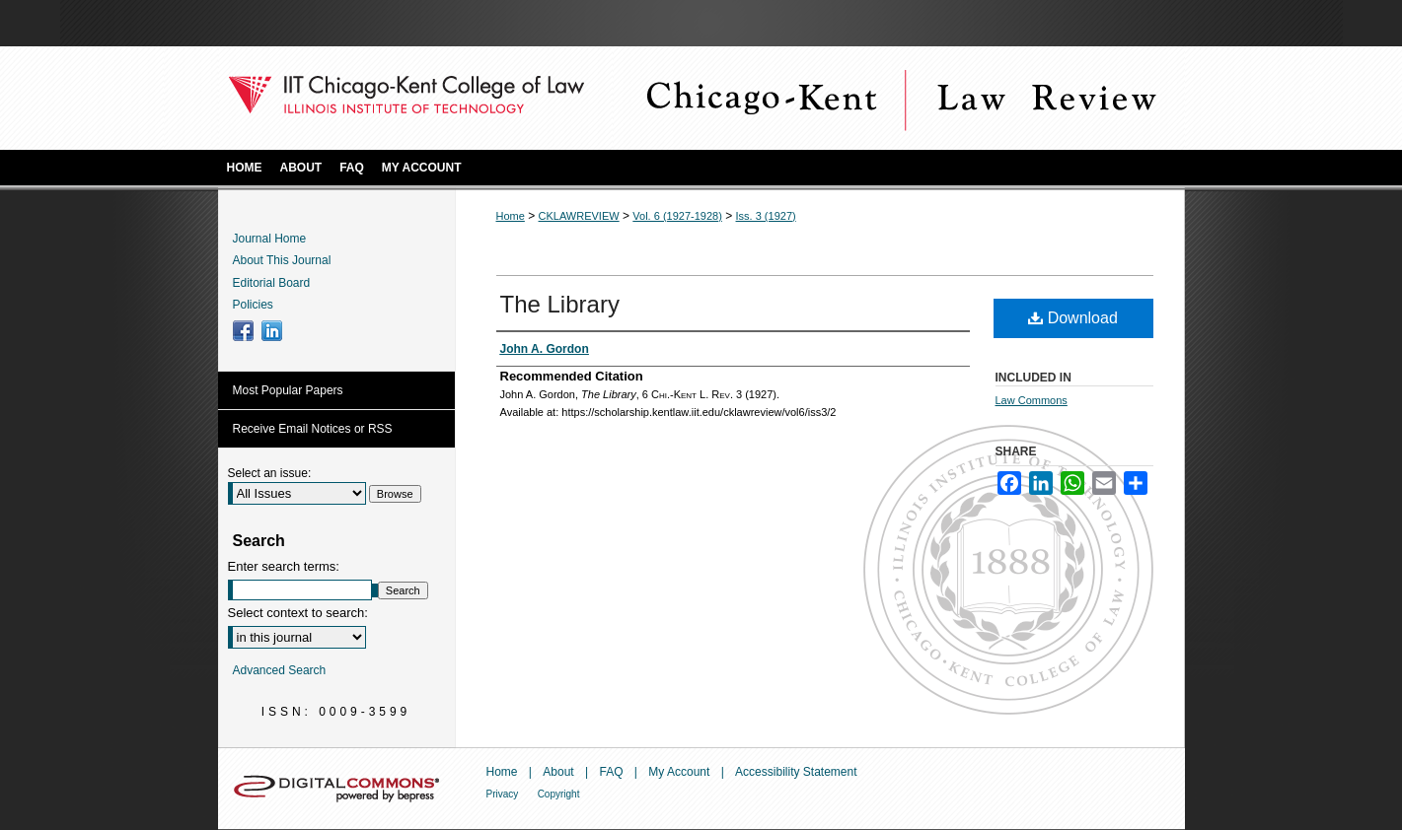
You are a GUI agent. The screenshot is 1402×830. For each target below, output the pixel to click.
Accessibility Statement (795, 772)
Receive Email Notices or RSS (313, 429)
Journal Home (270, 238)
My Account (678, 772)
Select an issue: (270, 473)
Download (1073, 318)
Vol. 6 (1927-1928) (677, 216)
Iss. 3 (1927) (766, 216)
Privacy (502, 794)
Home (510, 216)
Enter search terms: (283, 566)
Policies (253, 304)
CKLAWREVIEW (579, 216)
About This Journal (282, 260)
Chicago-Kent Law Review (899, 98)
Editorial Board (272, 283)
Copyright (559, 794)
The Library (560, 304)
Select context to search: (298, 612)
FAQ (611, 772)
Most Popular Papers (288, 390)
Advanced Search (280, 670)
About (558, 772)
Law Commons (1032, 400)
